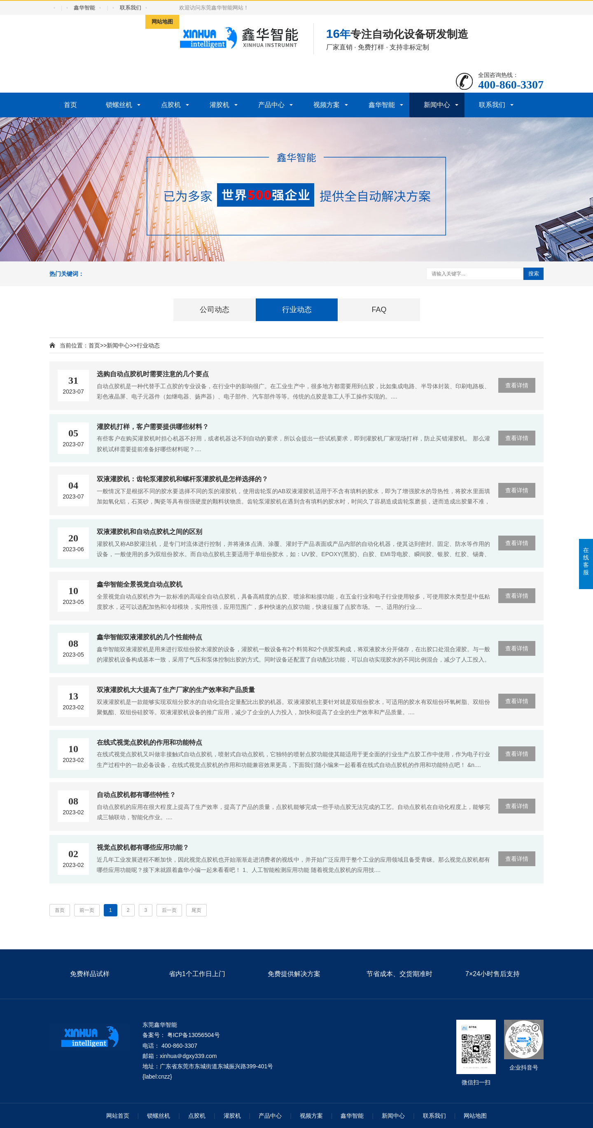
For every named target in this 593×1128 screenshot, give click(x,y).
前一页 (86, 910)
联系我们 (130, 8)
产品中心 (271, 104)
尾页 (196, 910)
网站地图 (162, 22)
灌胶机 (219, 104)
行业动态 (148, 345)
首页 (70, 104)
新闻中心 (437, 104)
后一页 (169, 910)
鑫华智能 (84, 8)
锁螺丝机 (119, 104)
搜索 (533, 273)
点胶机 (171, 104)
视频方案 (326, 104)
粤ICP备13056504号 (193, 1035)
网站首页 (117, 1115)
